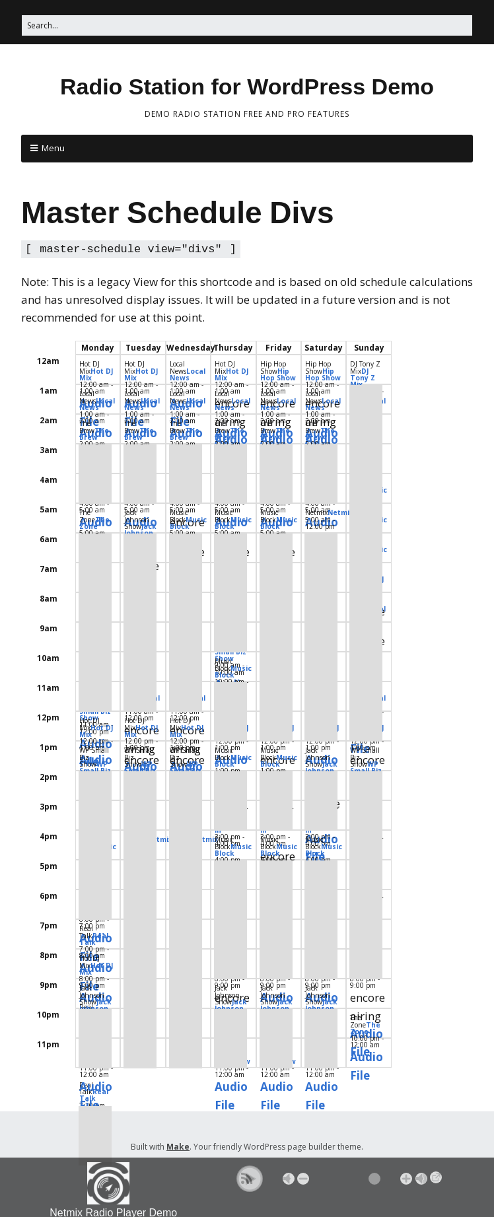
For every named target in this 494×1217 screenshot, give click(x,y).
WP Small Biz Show (95, 769)
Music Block (188, 522)
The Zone (94, 522)
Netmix (340, 511)
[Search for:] (247, 25)
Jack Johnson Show (140, 531)
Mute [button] (289, 1179)
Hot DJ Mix (96, 373)
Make (178, 1145)
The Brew (94, 432)
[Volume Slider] (355, 1179)
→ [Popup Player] (436, 1177)
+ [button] (406, 1179)
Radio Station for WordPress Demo (247, 86)
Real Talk (93, 938)
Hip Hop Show (278, 373)
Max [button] (421, 1179)
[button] (249, 1178)
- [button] (303, 1179)
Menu (53, 148)
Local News (187, 373)
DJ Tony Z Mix (362, 376)
